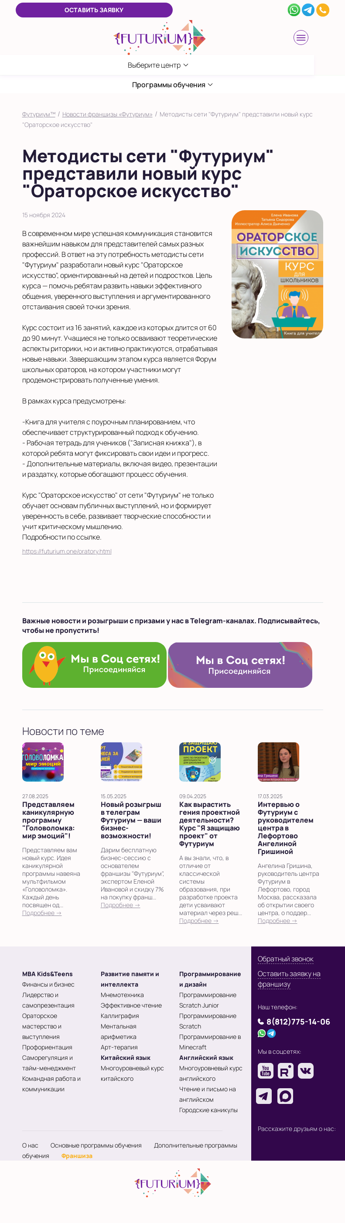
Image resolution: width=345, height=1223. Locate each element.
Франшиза (76, 1155)
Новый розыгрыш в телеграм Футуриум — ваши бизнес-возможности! (131, 820)
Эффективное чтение (131, 1005)
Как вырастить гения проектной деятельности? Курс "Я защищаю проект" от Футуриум (209, 823)
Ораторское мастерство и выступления (41, 1026)
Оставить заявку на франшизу (289, 979)
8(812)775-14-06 (298, 1021)
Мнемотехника (122, 995)
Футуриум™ (38, 114)
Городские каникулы (208, 1110)
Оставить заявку (94, 10)
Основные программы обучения (96, 1145)
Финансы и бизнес (48, 984)
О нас (30, 1145)
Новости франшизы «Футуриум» (107, 114)
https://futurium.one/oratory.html (67, 551)
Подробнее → (42, 913)
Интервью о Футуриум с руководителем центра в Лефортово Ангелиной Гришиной (286, 827)
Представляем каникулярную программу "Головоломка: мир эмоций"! (48, 820)
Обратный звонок (286, 958)
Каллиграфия (120, 1015)
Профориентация (47, 1047)
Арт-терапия (119, 1047)
